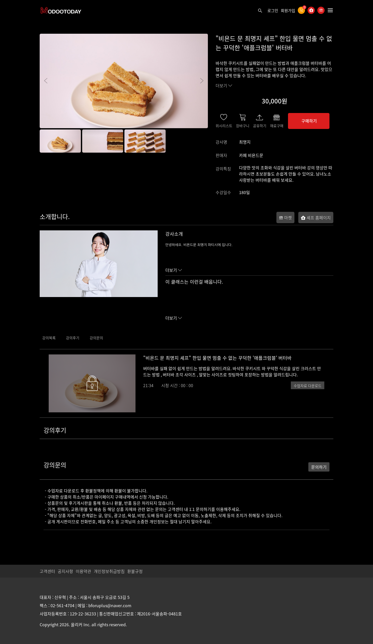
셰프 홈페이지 (316, 217)
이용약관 (83, 571)
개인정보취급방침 (109, 571)
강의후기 (72, 337)
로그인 (272, 10)
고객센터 (47, 571)
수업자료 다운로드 (307, 385)
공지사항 (65, 571)
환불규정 (135, 571)
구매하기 (309, 121)
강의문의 (96, 337)
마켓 (285, 217)
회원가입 (288, 10)
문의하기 (319, 467)
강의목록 (49, 337)
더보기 (224, 85)
